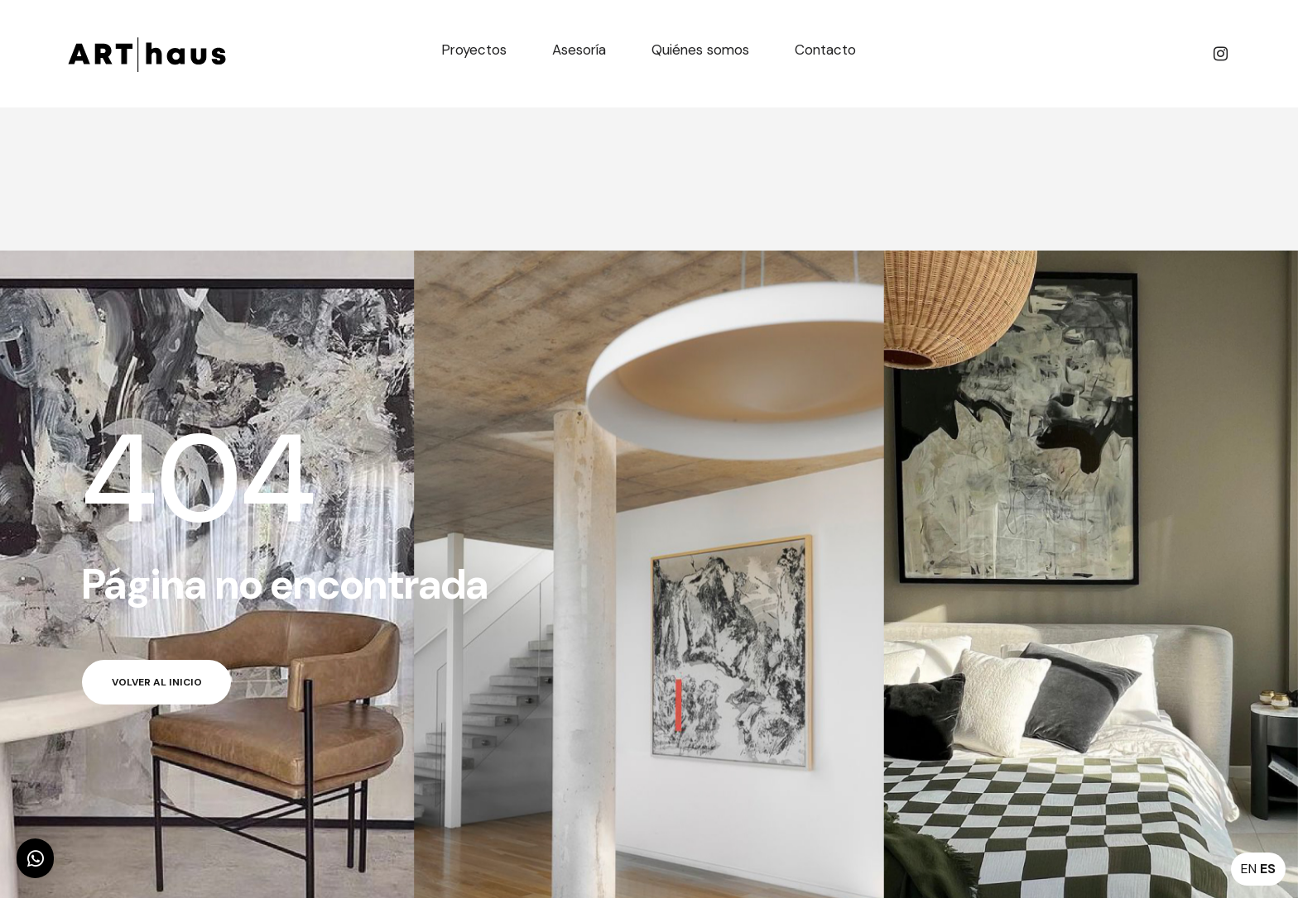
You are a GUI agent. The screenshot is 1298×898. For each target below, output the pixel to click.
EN (1249, 868)
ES (1268, 868)
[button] (35, 858)
